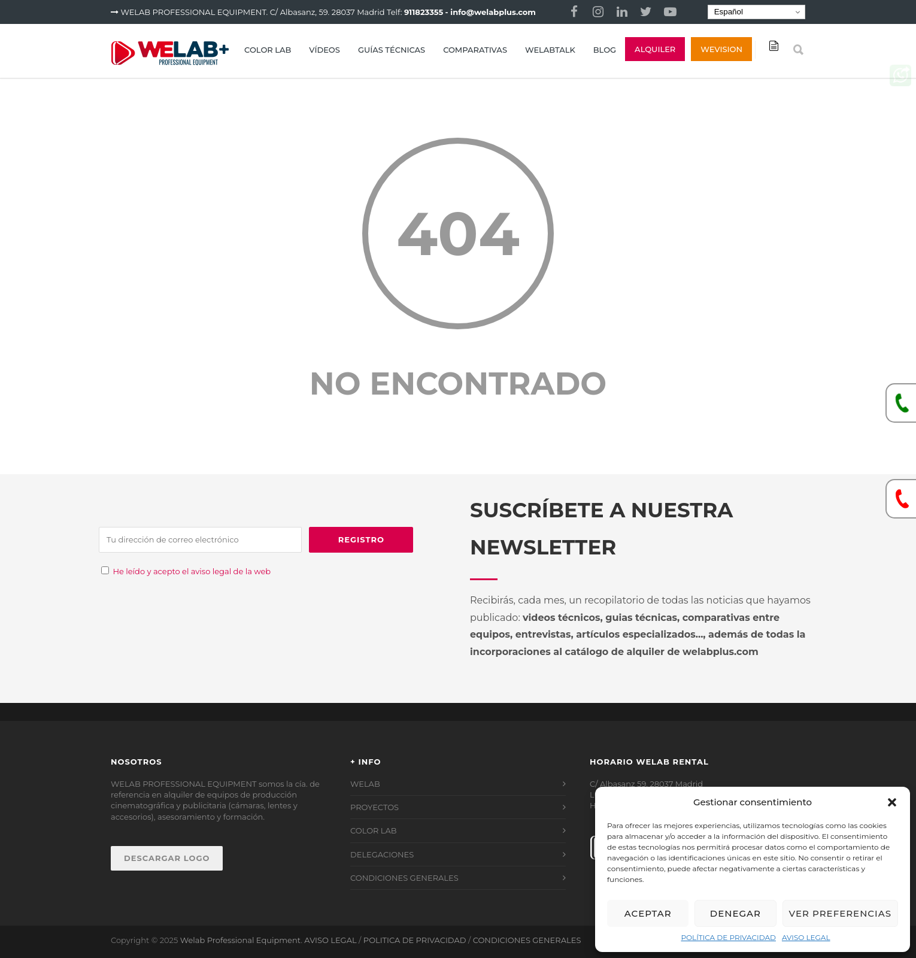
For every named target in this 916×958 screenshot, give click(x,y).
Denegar (735, 913)
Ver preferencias (840, 913)
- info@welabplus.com (490, 12)
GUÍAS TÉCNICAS (391, 49)
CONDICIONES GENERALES (404, 878)
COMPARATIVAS (475, 49)
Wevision (721, 49)
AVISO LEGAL (806, 937)
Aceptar (648, 913)
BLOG (604, 49)
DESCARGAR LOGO (167, 858)
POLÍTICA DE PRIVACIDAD (728, 937)
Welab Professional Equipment (240, 940)
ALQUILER (655, 49)
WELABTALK (550, 49)
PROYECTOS (374, 807)
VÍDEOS (324, 49)
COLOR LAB (267, 49)
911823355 (423, 12)
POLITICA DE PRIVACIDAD (414, 940)
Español (727, 12)
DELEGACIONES (382, 854)
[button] (892, 802)
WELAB (365, 784)
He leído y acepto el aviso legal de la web (192, 571)
